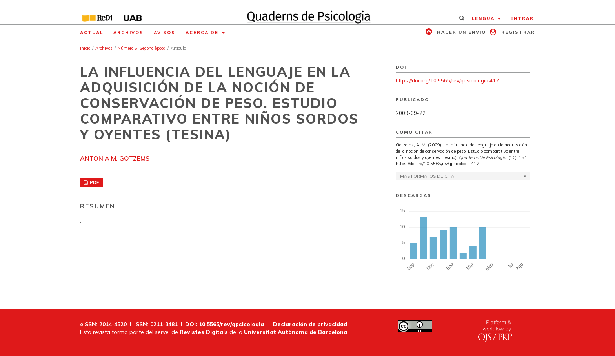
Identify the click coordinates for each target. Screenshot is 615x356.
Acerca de (203, 32)
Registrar (517, 32)
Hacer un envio (460, 32)
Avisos (164, 32)
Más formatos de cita (427, 176)
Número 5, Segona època (142, 48)
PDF (94, 182)
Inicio (85, 48)
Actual (91, 32)
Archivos (128, 32)
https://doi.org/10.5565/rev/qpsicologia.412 (447, 80)
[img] (308, 12)
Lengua (484, 18)
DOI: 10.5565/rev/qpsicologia (224, 324)
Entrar (522, 18)
